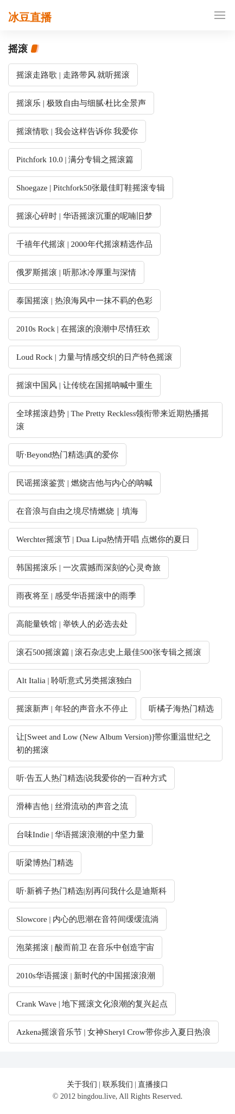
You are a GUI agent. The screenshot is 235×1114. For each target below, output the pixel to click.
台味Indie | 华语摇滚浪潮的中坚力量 (80, 834)
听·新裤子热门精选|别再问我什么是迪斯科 (91, 891)
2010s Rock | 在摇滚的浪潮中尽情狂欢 (83, 328)
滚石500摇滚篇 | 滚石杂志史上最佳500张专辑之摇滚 (108, 652)
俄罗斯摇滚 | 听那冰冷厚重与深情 (76, 272)
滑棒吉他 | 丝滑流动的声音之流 (72, 806)
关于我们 (82, 1084)
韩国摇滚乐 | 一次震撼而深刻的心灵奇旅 (88, 567)
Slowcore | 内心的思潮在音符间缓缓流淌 (87, 919)
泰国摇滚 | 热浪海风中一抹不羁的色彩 (84, 300)
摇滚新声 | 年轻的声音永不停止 (72, 708)
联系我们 (118, 1084)
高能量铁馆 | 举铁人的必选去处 (72, 624)
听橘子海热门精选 (181, 708)
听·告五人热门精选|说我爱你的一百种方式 (91, 778)
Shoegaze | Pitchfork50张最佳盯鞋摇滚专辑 (90, 187)
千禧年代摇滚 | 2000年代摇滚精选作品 (84, 244)
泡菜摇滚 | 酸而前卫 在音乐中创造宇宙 (85, 947)
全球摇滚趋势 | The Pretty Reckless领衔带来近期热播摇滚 (112, 420)
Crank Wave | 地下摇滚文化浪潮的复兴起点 (92, 1004)
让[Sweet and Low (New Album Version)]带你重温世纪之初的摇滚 (113, 743)
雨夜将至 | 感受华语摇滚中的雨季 (76, 595)
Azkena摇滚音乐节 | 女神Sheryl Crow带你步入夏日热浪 (113, 1032)
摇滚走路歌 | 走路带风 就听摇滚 (73, 75)
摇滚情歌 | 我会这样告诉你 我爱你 (77, 131)
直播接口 (153, 1084)
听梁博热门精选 (44, 862)
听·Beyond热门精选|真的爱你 (67, 454)
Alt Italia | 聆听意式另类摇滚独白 (74, 680)
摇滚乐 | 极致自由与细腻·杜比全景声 (81, 103)
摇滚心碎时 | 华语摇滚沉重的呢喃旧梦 (84, 216)
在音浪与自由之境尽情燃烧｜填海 (77, 511)
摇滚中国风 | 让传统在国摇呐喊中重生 (84, 385)
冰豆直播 (30, 17)
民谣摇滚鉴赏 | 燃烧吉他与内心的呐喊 (84, 483)
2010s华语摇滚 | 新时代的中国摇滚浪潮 (85, 975)
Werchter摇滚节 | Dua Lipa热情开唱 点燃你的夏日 (103, 539)
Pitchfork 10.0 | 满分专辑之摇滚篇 (75, 159)
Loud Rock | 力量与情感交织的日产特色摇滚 (94, 357)
